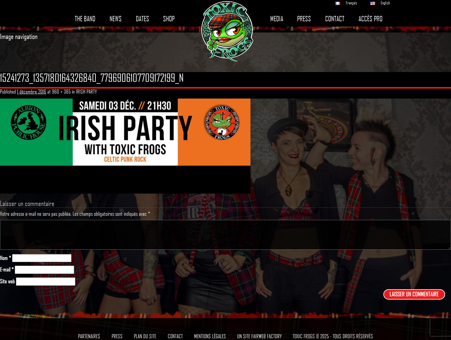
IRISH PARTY (86, 91)
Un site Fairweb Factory (259, 336)
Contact (334, 19)
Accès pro (370, 19)
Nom (5, 258)
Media (276, 19)
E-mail (7, 270)
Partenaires (89, 336)
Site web (7, 281)
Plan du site (145, 336)
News (116, 19)
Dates (142, 19)
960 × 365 (61, 91)
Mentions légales (210, 336)
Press (304, 19)
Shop (169, 19)
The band (85, 19)
